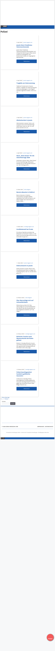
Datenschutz (49, 426)
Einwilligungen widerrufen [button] (43, 432)
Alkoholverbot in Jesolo (24, 120)
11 (4, 399)
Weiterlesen (27, 61)
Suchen (4, 401)
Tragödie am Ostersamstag (25, 83)
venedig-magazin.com (29, 226)
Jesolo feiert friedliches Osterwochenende (24, 46)
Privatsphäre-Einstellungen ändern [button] (13, 432)
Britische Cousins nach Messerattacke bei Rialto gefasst (24, 338)
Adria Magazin (27, 189)
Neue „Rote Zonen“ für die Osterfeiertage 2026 (25, 156)
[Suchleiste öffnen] (2, 28)
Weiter (7, 399)
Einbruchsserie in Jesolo (24, 266)
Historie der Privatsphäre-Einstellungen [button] (29, 432)
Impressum (40, 426)
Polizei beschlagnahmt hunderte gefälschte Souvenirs (24, 374)
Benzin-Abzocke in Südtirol (25, 192)
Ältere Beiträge (5, 397)
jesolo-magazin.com (27, 42)
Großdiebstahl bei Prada (24, 229)
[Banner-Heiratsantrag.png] (28, 23)
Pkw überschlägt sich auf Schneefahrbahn (24, 301)
